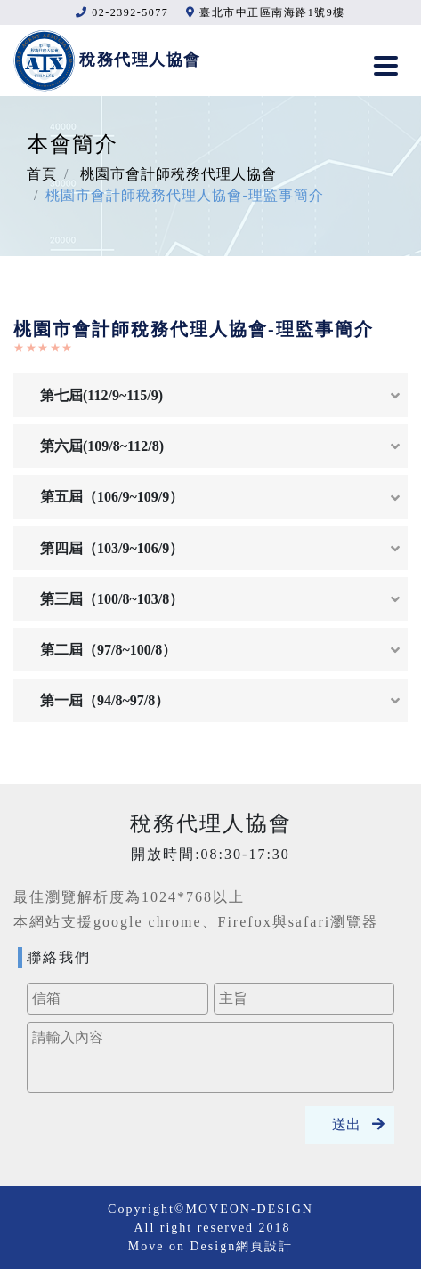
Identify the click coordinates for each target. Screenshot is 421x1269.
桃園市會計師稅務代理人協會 (178, 173)
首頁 (42, 173)
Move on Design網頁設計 (210, 1246)
